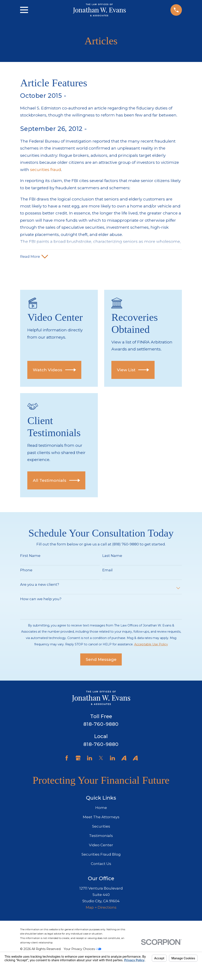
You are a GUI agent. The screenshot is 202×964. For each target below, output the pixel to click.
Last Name (112, 556)
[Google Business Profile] (78, 758)
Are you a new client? (39, 585)
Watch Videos (54, 370)
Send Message (101, 660)
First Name (30, 556)
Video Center (101, 846)
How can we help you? (40, 599)
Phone (26, 571)
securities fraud (45, 169)
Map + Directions (101, 908)
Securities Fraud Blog (101, 855)
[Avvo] (123, 758)
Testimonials (101, 836)
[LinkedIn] (89, 758)
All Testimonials (56, 481)
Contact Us (101, 864)
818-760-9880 (101, 725)
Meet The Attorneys (101, 817)
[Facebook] (66, 758)
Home (101, 808)
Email (107, 571)
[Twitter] (101, 758)
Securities (101, 827)
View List (133, 370)
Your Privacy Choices (82, 949)
